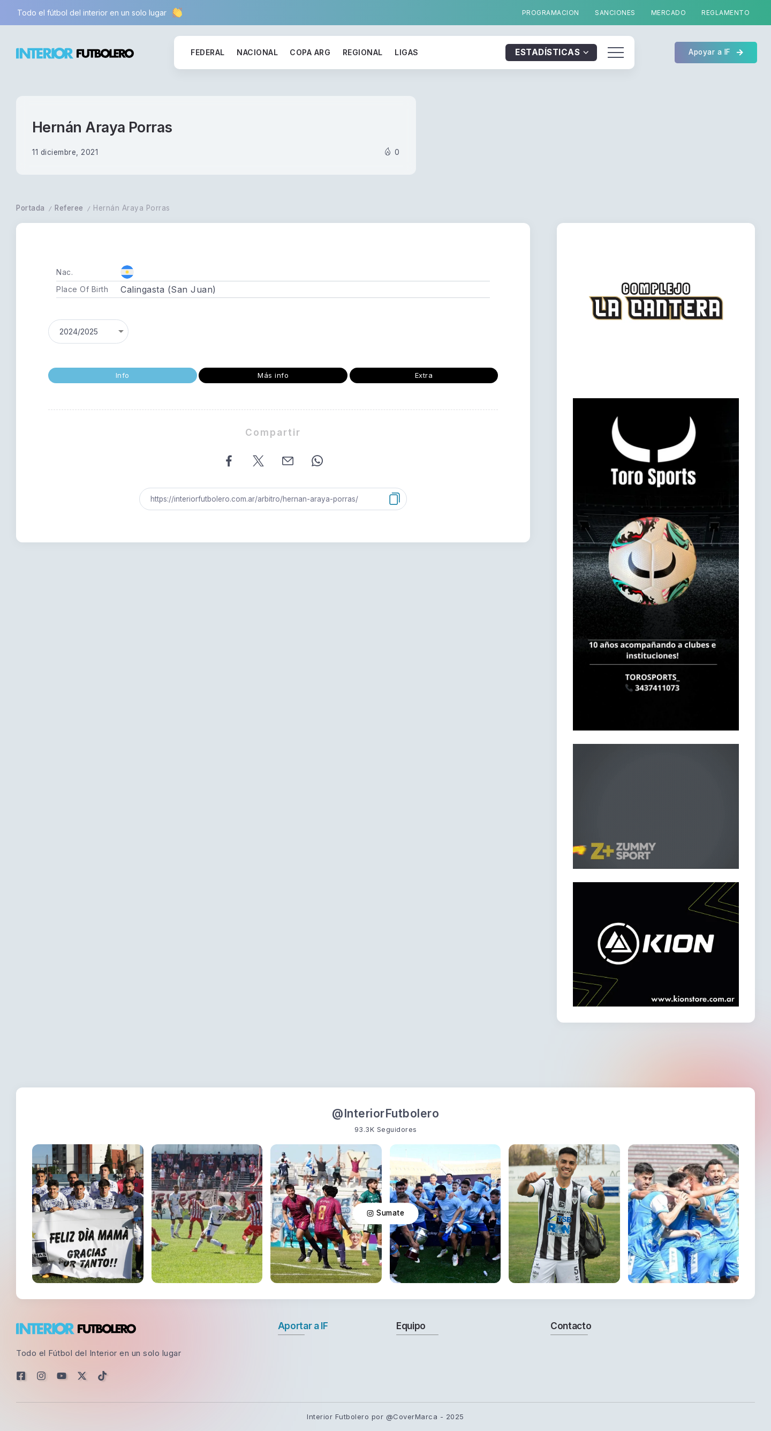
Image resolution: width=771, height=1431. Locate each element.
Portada (30, 208)
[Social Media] (21, 1376)
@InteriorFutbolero (385, 1113)
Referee (69, 208)
